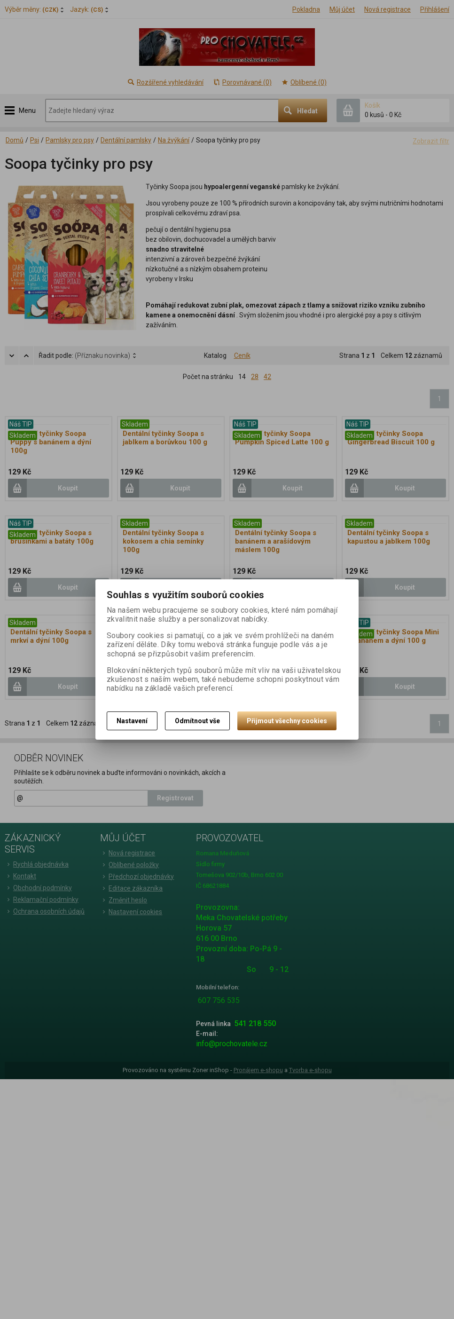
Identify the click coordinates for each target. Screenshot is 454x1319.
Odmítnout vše (197, 721)
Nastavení (132, 721)
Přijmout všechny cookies (287, 721)
